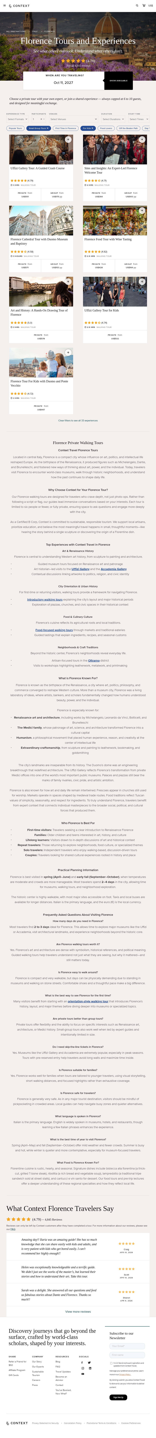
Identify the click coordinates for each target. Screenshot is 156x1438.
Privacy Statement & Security (45, 1423)
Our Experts (38, 1366)
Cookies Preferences (130, 1423)
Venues (53, 114)
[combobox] (17, 119)
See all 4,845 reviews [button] (78, 65)
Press (35, 1385)
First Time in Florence (65, 128)
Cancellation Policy (73, 1423)
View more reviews (78, 1311)
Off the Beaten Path (128, 128)
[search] (137, 6)
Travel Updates (63, 1371)
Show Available (119, 81)
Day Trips (149, 128)
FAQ (13, 1229)
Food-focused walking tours (54, 630)
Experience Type (15, 114)
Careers (36, 1380)
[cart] (144, 6)
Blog (58, 1361)
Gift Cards (14, 1375)
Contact (59, 1385)
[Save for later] (68, 139)
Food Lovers (106, 128)
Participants (39, 114)
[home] (19, 6)
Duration (106, 114)
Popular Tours (15, 128)
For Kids (88, 128)
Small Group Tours (38, 128)
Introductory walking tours (44, 599)
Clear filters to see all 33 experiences (78, 420)
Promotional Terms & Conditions (101, 1423)
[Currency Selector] (151, 5)
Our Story (37, 1361)
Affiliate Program (17, 1370)
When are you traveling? (65, 75)
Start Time (134, 114)
